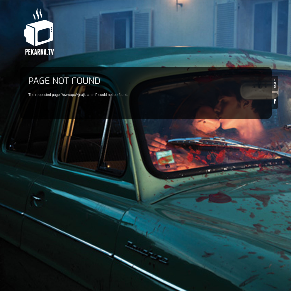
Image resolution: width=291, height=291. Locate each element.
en (275, 83)
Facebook (275, 101)
